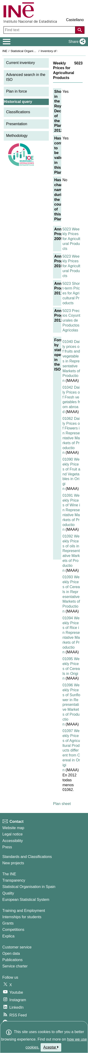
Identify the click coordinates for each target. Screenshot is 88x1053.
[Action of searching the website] (79, 30)
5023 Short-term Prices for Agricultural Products (71, 293)
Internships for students (21, 917)
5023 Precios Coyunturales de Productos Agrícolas (71, 320)
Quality (8, 893)
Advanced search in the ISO (25, 77)
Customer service (16, 947)
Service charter (15, 966)
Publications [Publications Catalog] (12, 960)
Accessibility (12, 841)
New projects (13, 863)
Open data (11, 953)
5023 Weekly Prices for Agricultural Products (71, 239)
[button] (76, 42)
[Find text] (40, 30)
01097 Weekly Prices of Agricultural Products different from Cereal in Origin (71, 750)
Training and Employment (23, 911)
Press (7, 847)
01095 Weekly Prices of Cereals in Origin (71, 668)
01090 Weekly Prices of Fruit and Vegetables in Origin (71, 474)
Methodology (17, 136)
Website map (13, 828)
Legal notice (12, 834)
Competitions (13, 930)
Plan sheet (62, 804)
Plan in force (16, 91)
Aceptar (51, 1047)
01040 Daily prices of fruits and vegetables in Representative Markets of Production (71, 361)
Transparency (13, 880)
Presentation (16, 124)
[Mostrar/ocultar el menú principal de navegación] (6, 42)
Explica (8, 936)
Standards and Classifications (27, 857)
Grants (8, 923)
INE (4, 51)
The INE (9, 874)
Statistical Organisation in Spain (32, 51)
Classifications (18, 112)
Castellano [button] (75, 20)
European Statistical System (25, 900)
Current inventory (20, 63)
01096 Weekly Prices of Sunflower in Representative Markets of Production (71, 704)
